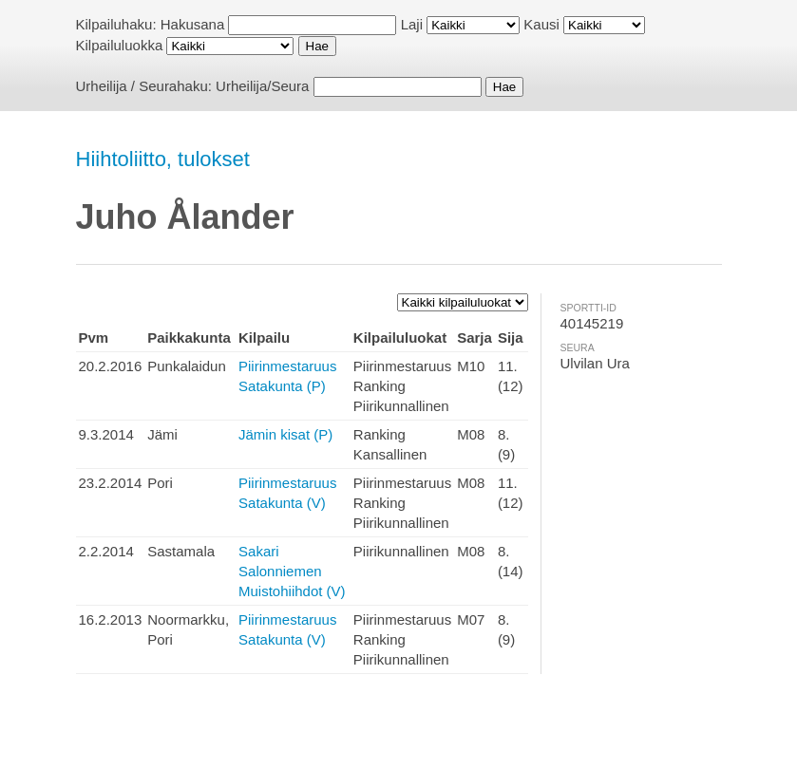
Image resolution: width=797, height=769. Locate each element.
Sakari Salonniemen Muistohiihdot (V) (292, 571)
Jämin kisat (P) (285, 434)
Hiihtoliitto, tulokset (163, 159)
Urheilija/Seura (262, 86)
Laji (412, 24)
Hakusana (193, 24)
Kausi (541, 24)
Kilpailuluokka (119, 45)
